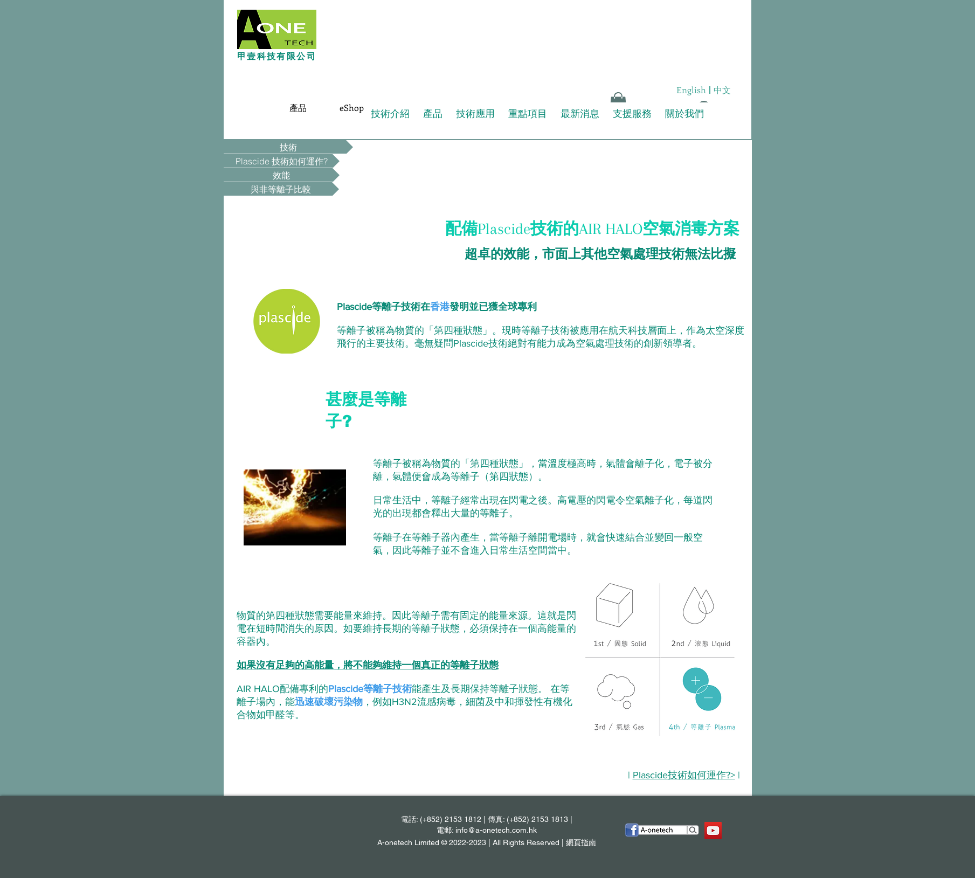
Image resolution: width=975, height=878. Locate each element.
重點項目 (527, 113)
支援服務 (632, 113)
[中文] (722, 90)
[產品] (298, 108)
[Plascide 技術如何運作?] (282, 161)
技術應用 (475, 113)
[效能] (282, 175)
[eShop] (351, 108)
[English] (691, 90)
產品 (432, 113)
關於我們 (684, 113)
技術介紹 (390, 113)
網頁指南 (581, 842)
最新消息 (580, 113)
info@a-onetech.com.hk (496, 830)
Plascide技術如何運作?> (684, 775)
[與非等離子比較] (281, 189)
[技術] (288, 147)
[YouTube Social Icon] (713, 830)
